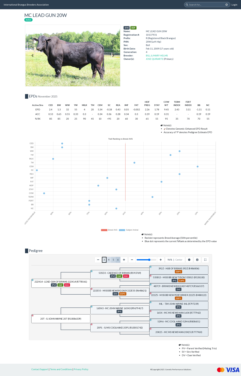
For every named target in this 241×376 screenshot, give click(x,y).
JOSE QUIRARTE (154, 58)
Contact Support (39, 369)
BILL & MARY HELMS (157, 55)
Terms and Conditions (61, 369)
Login (234, 4)
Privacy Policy (81, 369)
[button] (32, 55)
